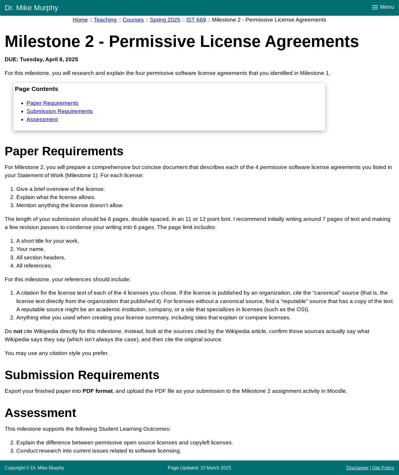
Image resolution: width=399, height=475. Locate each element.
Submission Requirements (60, 111)
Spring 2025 (165, 20)
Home (80, 20)
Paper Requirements (53, 103)
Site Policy (383, 467)
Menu (383, 7)
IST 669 (196, 20)
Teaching (105, 20)
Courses (133, 20)
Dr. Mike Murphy (31, 7)
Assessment (42, 119)
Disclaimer (357, 467)
